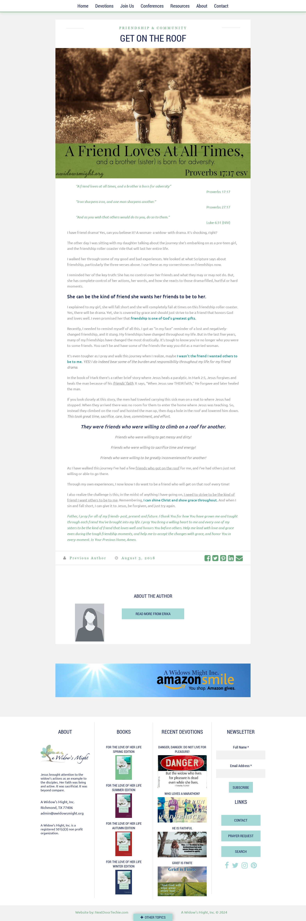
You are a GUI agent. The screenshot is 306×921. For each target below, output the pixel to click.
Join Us (127, 6)
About (201, 6)
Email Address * (241, 765)
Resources (179, 6)
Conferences (152, 6)
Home (82, 6)
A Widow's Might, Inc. (198, 912)
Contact (221, 6)
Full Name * (241, 747)
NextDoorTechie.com (111, 912)
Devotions (104, 6)
